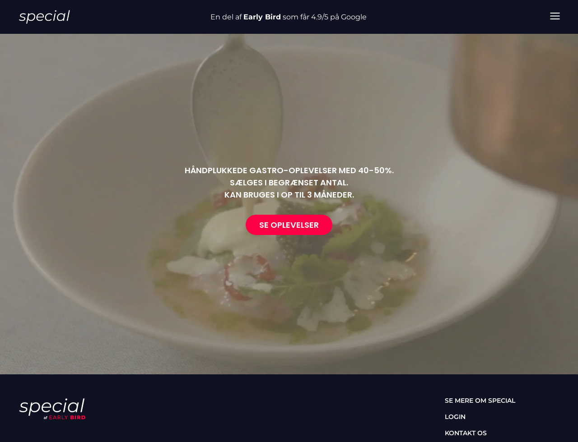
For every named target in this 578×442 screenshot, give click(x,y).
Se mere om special (480, 400)
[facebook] (23, 434)
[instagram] (49, 434)
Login (455, 417)
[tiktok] (75, 434)
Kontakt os (466, 433)
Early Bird (262, 17)
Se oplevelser (289, 224)
